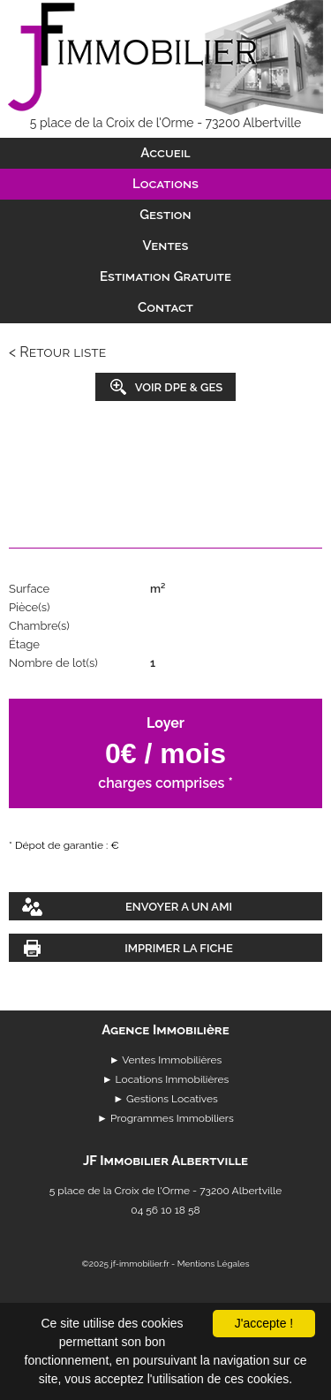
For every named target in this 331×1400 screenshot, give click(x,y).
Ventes (166, 246)
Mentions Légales (213, 1263)
